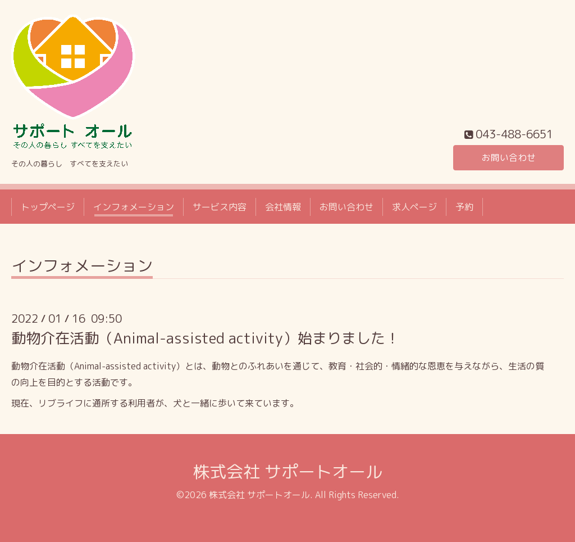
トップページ (48, 207)
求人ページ (414, 207)
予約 (464, 207)
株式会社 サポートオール (287, 472)
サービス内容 (220, 207)
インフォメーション (133, 207)
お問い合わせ (509, 157)
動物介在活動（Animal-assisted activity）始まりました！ (205, 338)
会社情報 (283, 207)
